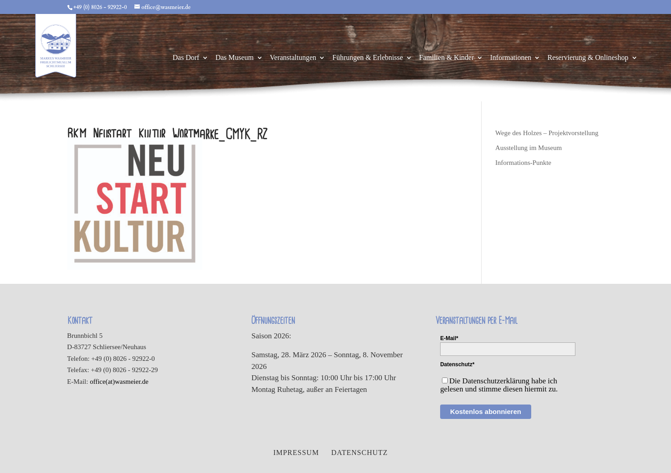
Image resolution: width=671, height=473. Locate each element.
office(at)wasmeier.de (119, 381)
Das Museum (235, 58)
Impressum (296, 452)
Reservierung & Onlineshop (588, 58)
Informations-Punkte (523, 162)
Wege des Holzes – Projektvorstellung (546, 132)
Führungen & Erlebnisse (367, 58)
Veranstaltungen (293, 58)
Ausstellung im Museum (528, 147)
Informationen (511, 58)
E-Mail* (449, 338)
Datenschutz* (457, 364)
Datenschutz (359, 452)
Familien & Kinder (446, 58)
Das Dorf (186, 58)
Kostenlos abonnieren (485, 411)
